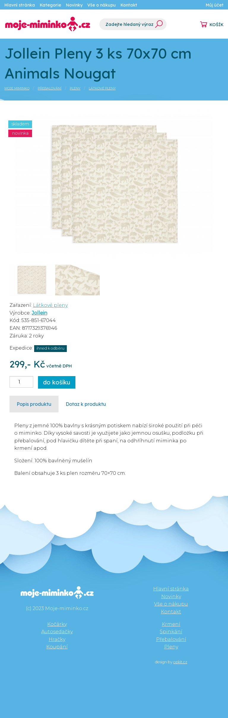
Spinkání (171, 631)
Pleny (75, 88)
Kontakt (129, 5)
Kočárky (57, 624)
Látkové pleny (102, 88)
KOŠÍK (217, 24)
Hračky (57, 639)
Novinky (74, 5)
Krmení (171, 624)
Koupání (57, 647)
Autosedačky (57, 631)
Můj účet (215, 5)
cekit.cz (180, 662)
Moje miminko (16, 88)
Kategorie (50, 5)
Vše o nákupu (101, 5)
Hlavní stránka (19, 5)
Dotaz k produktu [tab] (86, 404)
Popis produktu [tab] (34, 404)
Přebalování (49, 88)
